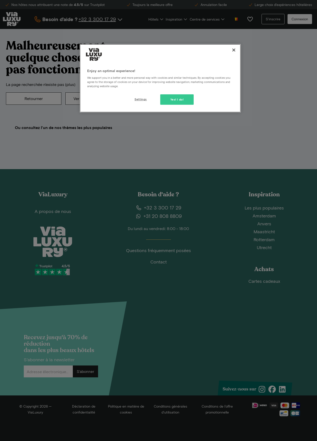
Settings (140, 99)
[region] (160, 78)
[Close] (233, 50)
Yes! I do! (177, 99)
